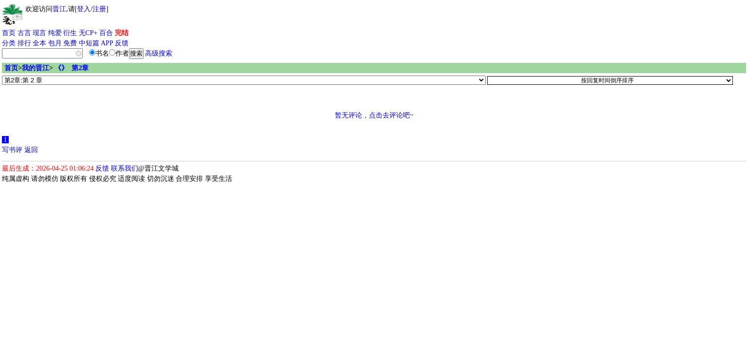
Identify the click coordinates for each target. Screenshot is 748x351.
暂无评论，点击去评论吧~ (374, 115)
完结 (121, 33)
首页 (9, 33)
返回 (31, 150)
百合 (106, 33)
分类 (9, 43)
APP (107, 43)
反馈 (121, 43)
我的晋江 (35, 68)
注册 (99, 9)
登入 (84, 9)
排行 (24, 43)
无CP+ (88, 33)
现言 (39, 33)
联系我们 (124, 168)
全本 (39, 43)
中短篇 (89, 43)
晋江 (59, 9)
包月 (55, 43)
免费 (70, 43)
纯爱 (55, 33)
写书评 (12, 150)
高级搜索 (158, 53)
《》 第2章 (72, 68)
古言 (24, 33)
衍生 (70, 33)
